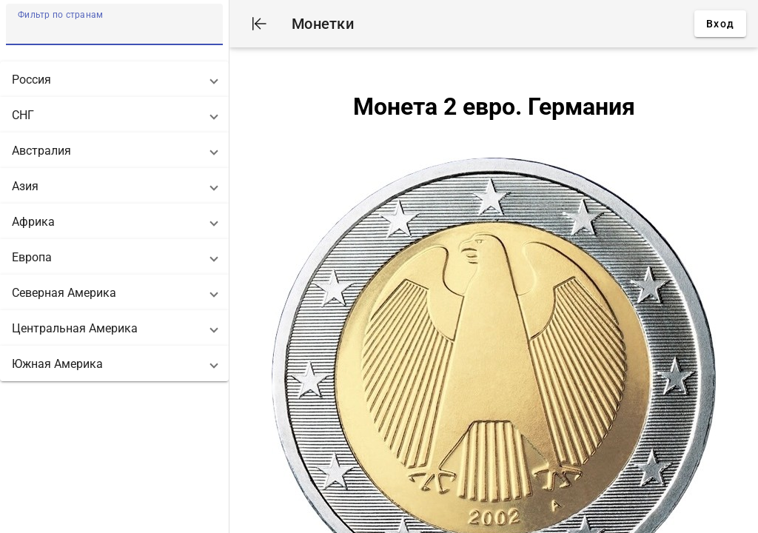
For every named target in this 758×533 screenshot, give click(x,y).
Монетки (323, 24)
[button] (114, 79)
